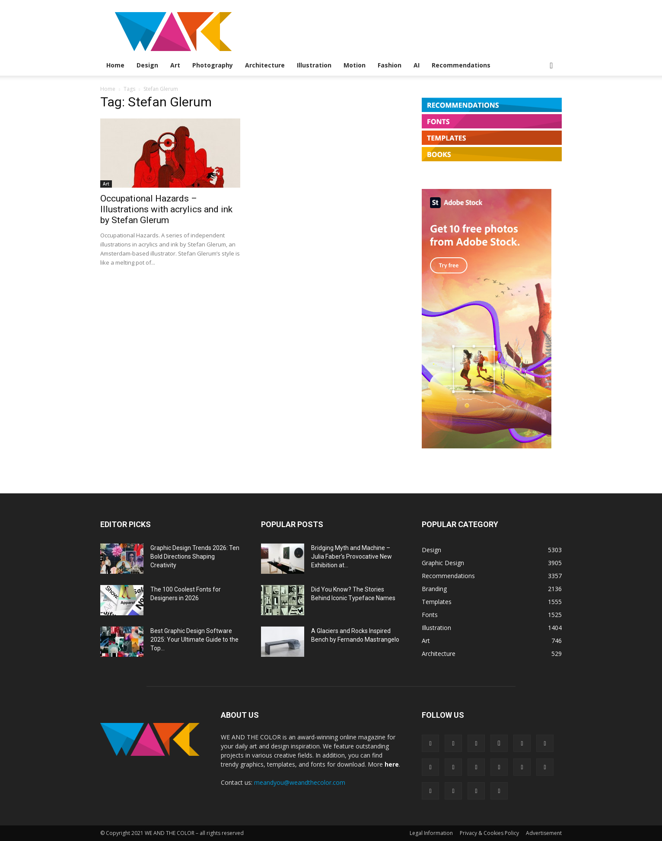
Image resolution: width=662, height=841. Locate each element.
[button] (551, 66)
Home (115, 65)
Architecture (265, 65)
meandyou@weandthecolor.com (299, 782)
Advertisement (544, 833)
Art (175, 65)
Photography (212, 65)
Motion (355, 65)
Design (147, 65)
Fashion (389, 65)
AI (417, 65)
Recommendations (461, 65)
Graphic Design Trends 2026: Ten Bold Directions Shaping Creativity (194, 556)
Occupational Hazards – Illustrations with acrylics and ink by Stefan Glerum (166, 209)
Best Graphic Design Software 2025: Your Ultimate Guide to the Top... (194, 639)
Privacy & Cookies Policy (489, 833)
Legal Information (431, 833)
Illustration (314, 65)
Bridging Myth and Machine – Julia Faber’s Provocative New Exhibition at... (351, 556)
